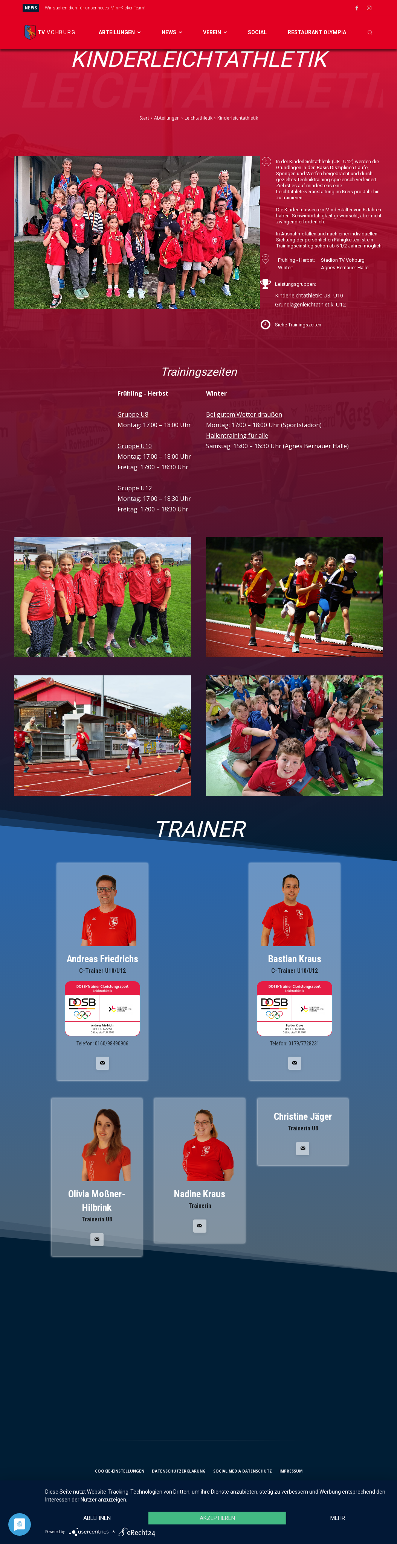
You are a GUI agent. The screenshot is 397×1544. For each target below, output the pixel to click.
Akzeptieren (217, 1518)
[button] (369, 32)
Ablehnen (97, 1518)
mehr (337, 1518)
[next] (226, 7)
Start (144, 118)
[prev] (213, 7)
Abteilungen (167, 118)
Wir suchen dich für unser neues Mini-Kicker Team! (95, 8)
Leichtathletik (198, 118)
